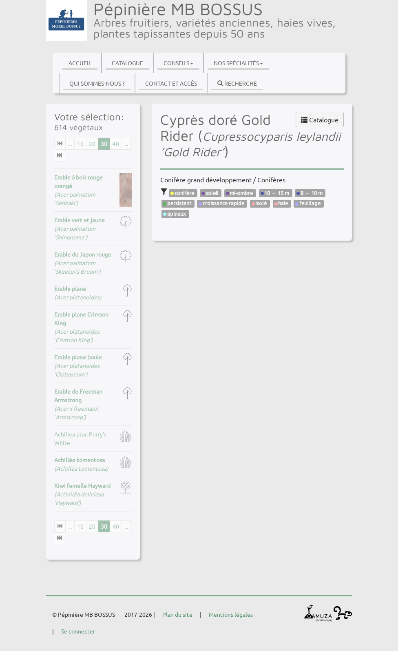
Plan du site (177, 614)
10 (80, 143)
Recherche (237, 83)
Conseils (178, 62)
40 (116, 143)
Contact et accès (171, 83)
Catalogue (127, 62)
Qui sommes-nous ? (97, 83)
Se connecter (78, 631)
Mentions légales (231, 614)
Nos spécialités (238, 62)
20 (92, 143)
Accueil (80, 62)
